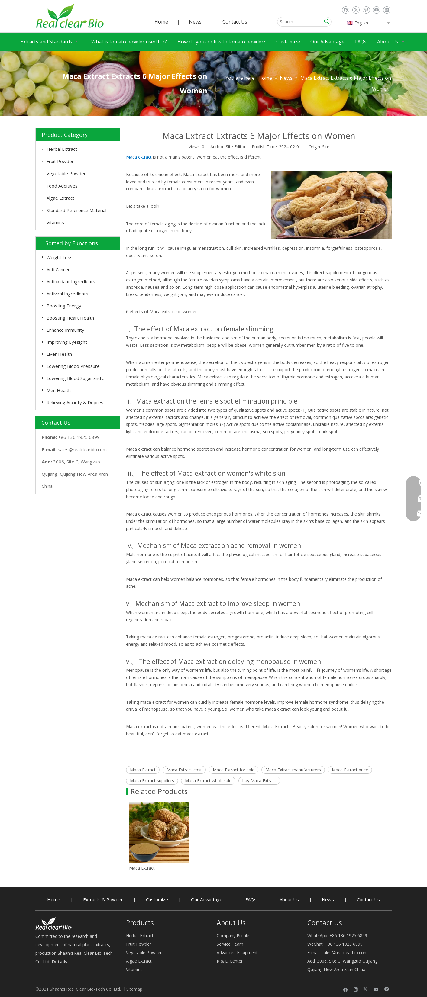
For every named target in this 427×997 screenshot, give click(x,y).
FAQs (251, 899)
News (195, 21)
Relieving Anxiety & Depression (79, 402)
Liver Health (59, 354)
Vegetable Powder (66, 173)
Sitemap (134, 989)
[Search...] (299, 21)
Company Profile (233, 935)
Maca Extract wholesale (208, 780)
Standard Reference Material (76, 210)
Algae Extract (60, 198)
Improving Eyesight (67, 342)
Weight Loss (60, 257)
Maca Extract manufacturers (293, 770)
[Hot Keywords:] (326, 21)
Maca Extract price (350, 770)
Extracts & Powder (103, 899)
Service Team (230, 944)
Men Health (59, 390)
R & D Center (230, 961)
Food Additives (62, 186)
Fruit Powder (60, 161)
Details (59, 961)
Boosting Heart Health (70, 318)
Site (325, 147)
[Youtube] (376, 10)
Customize (157, 899)
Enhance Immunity (65, 330)
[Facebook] (345, 10)
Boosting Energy (64, 306)
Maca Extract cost (184, 770)
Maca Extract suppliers (152, 780)
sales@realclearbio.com (82, 449)
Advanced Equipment (237, 952)
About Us (289, 899)
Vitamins (55, 222)
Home (161, 21)
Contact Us (234, 21)
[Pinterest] (366, 10)
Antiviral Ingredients (67, 294)
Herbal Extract (62, 149)
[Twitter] (356, 10)
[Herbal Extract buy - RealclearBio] (53, 923)
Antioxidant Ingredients (71, 281)
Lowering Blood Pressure (73, 366)
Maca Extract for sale (233, 770)
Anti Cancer (58, 269)
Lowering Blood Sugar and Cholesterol (80, 378)
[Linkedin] (386, 10)
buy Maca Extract (259, 780)
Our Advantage (206, 899)
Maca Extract (143, 770)
